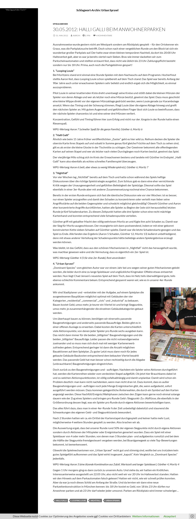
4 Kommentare (104, 35)
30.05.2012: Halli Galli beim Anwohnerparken (109, 29)
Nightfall (96, 500)
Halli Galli (61, 500)
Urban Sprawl (113, 500)
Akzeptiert (170, 516)
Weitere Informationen (145, 516)
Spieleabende (60, 24)
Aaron (76, 35)
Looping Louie (78, 500)
